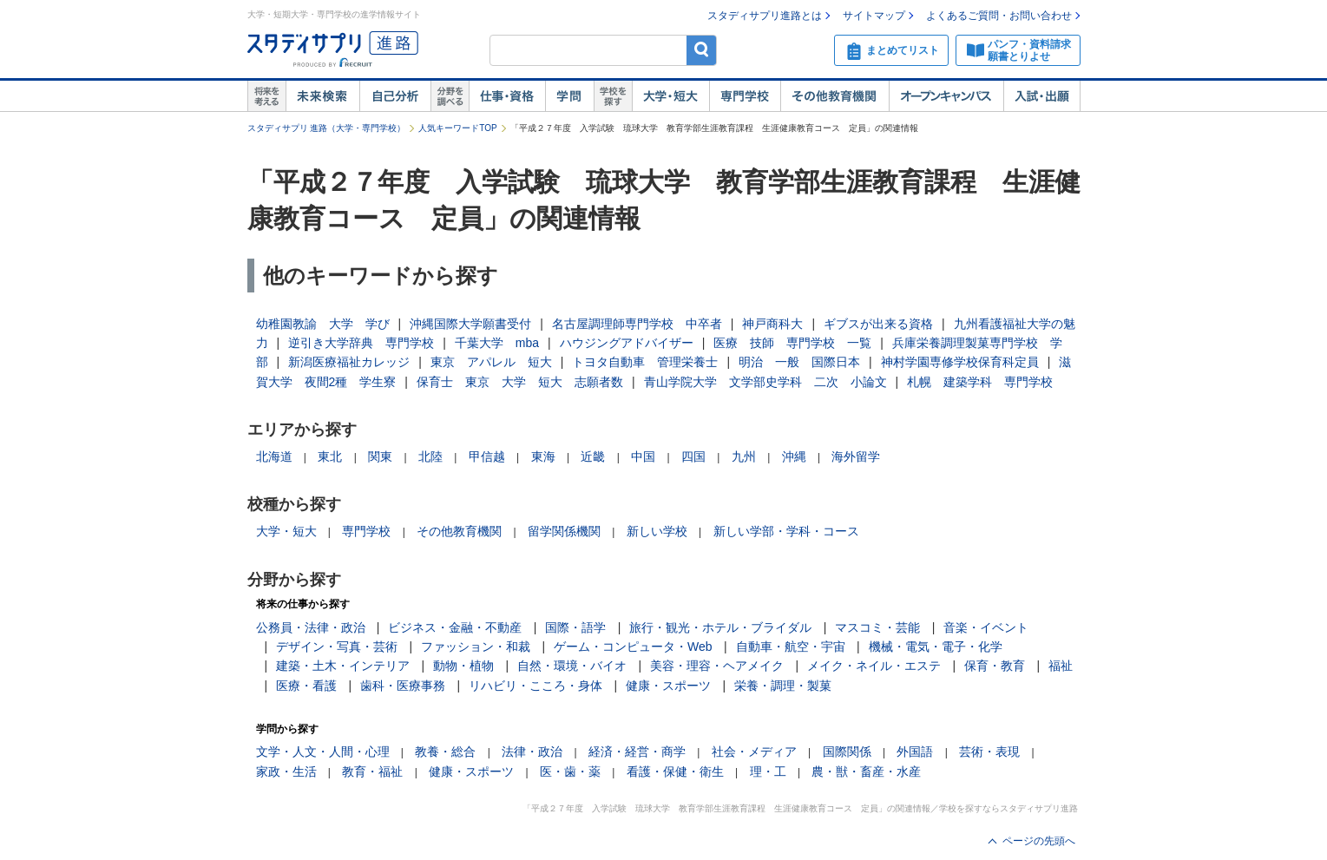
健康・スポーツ (668, 686)
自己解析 (394, 96)
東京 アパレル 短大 (491, 362)
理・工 (768, 771)
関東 (380, 456)
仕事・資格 (507, 96)
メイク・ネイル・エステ (874, 666)
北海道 (274, 456)
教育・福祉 (372, 771)
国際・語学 (575, 627)
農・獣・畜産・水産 (866, 771)
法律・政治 (532, 751)
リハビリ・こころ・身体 (535, 686)
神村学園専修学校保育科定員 (960, 362)
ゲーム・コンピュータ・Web (633, 646)
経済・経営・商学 (637, 751)
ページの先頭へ (1038, 841)
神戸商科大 (772, 324)
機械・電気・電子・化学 (935, 646)
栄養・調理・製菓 (782, 686)
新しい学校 (657, 531)
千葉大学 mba (497, 343)
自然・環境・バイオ (572, 666)
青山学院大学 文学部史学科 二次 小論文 (765, 382)
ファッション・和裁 (475, 646)
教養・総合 (445, 751)
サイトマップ (874, 16)
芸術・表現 (989, 751)
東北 (330, 456)
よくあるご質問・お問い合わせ (999, 16)
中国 (643, 456)
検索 (701, 50)
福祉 (1060, 666)
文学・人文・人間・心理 (323, 751)
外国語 (915, 751)
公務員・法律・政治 (310, 627)
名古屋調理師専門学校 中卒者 (637, 324)
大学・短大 (670, 96)
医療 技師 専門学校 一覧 (792, 343)
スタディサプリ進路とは (764, 16)
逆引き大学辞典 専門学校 (361, 343)
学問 (569, 96)
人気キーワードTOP (457, 128)
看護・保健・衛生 (675, 771)
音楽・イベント (985, 627)
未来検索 (322, 96)
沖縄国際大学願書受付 (470, 324)
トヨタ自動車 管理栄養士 (645, 362)
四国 (693, 456)
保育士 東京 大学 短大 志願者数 (520, 382)
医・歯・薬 (570, 771)
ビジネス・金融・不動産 (455, 627)
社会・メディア (754, 751)
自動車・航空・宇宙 (790, 646)
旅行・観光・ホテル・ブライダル (720, 627)
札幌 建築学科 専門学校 (980, 382)
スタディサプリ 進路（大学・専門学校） (326, 128)
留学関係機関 (564, 531)
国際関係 (847, 751)
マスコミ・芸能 (877, 627)
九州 (744, 456)
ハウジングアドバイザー (626, 343)
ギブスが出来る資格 (878, 324)
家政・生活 (286, 771)
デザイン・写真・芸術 (336, 646)
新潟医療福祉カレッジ (349, 362)
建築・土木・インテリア (343, 666)
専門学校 (744, 96)
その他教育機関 (834, 96)
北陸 (430, 456)
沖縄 (794, 456)
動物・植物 (463, 666)
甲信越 (487, 456)
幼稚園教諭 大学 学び (323, 324)
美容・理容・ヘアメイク (717, 666)
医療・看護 (306, 686)
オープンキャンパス (946, 96)
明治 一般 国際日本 (799, 362)
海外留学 (855, 456)
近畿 (593, 456)
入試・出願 (1042, 96)
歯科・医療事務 (402, 686)
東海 (543, 456)
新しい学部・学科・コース (786, 531)
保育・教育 (994, 666)
